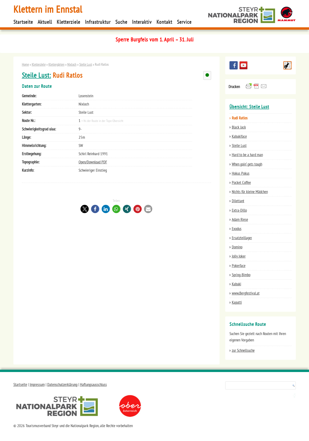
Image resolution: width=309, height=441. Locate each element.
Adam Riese (240, 219)
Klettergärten (56, 64)
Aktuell (45, 22)
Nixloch (71, 64)
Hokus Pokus (240, 173)
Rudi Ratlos (240, 118)
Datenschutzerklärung (62, 384)
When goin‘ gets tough (247, 164)
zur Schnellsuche (243, 350)
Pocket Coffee (241, 182)
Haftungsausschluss (93, 384)
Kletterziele (68, 22)
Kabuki (236, 284)
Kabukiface (239, 136)
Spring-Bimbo (241, 274)
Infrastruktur (98, 22)
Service (184, 22)
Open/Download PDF (93, 162)
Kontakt (164, 22)
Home (25, 64)
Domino (237, 247)
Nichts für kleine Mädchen (250, 191)
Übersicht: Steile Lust (249, 107)
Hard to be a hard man (247, 154)
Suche (121, 22)
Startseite (23, 22)
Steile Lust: (36, 75)
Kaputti (237, 302)
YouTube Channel (243, 65)
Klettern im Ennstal (47, 9)
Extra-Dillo (239, 210)
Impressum (37, 384)
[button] (84, 209)
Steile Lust (85, 64)
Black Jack (239, 127)
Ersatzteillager (242, 237)
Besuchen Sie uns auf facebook (233, 65)
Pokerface (238, 265)
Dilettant (238, 200)
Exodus (236, 228)
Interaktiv (142, 22)
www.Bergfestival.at (246, 293)
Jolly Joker (239, 256)
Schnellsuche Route (287, 65)
